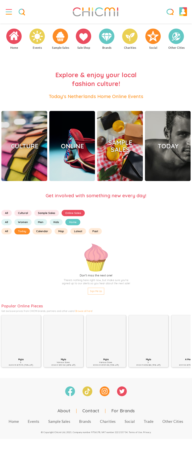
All (6, 214)
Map (61, 232)
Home (73, 223)
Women (23, 223)
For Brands (123, 412)
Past (95, 232)
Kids (56, 223)
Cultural (23, 214)
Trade (149, 422)
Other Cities (172, 422)
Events (33, 422)
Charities (108, 422)
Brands (85, 422)
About (64, 412)
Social (130, 422)
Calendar (42, 232)
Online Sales (73, 214)
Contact (90, 412)
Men (40, 223)
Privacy (147, 433)
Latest (78, 232)
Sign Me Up (96, 292)
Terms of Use (135, 433)
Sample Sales (46, 214)
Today (22, 232)
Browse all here (83, 312)
